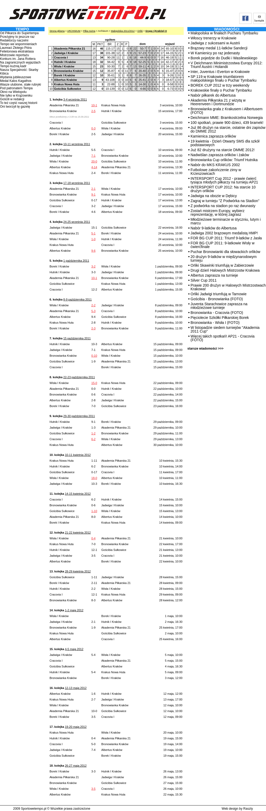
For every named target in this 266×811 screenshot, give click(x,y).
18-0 (94, 478)
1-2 (93, 433)
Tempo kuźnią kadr (13, 66)
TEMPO (22, 29)
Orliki (140, 31)
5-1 (93, 233)
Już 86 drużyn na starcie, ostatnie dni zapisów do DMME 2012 (228, 129)
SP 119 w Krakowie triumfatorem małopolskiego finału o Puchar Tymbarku (224, 78)
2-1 (93, 188)
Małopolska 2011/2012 (123, 31)
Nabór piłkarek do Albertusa (213, 95)
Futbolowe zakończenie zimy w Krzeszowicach (216, 172)
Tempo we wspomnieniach (18, 44)
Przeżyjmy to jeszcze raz (17, 37)
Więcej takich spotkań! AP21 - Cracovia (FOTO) (222, 338)
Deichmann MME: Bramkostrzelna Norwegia (227, 117)
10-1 (94, 105)
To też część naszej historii (18, 103)
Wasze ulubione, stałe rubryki (20, 84)
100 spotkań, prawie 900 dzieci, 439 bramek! (227, 122)
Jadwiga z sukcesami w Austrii (215, 43)
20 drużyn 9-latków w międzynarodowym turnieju (224, 258)
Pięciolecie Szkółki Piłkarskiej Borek (220, 317)
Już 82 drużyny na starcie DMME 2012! (222, 150)
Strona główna (57, 31)
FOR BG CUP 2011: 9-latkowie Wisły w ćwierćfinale (222, 245)
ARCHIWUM (73, 31)
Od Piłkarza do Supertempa (19, 33)
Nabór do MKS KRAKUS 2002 (215, 165)
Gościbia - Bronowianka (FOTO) (217, 299)
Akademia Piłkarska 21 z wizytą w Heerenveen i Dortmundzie (218, 102)
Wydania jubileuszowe (15, 77)
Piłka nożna (89, 31)
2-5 (93, 111)
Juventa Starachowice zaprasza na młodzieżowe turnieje (219, 306)
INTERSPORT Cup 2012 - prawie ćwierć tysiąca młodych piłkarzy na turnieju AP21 (224, 180)
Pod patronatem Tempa (16, 88)
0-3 (93, 128)
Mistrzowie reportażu (14, 55)
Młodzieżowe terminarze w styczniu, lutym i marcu (226, 221)
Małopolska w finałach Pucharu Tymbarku (224, 33)
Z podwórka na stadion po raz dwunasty (223, 206)
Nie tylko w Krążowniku (16, 95)
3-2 (93, 266)
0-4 (93, 538)
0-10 (94, 355)
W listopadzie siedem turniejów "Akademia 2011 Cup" (225, 329)
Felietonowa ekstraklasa (17, 51)
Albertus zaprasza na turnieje (214, 275)
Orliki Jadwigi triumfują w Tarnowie (219, 294)
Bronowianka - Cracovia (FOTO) (217, 312)
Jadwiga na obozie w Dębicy (214, 196)
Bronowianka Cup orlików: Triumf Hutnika (224, 160)
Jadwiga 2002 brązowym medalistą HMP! (224, 233)
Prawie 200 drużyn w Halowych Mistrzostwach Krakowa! (228, 287)
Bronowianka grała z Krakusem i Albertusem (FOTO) (227, 111)
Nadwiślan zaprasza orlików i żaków (220, 155)
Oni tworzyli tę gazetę (15, 106)
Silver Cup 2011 (204, 280)
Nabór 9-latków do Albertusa (214, 228)
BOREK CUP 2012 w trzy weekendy (220, 85)
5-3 (93, 311)
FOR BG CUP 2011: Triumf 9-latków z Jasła (226, 238)
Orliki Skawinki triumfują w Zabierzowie (222, 265)
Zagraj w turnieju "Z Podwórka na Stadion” (225, 201)
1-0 (93, 239)
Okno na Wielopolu (13, 92)
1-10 (94, 511)
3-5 (93, 788)
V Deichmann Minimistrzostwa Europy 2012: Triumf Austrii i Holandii (227, 65)
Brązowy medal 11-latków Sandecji (219, 48)
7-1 (93, 155)
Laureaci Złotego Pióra (16, 48)
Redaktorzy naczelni (14, 40)
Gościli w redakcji (12, 99)
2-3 (93, 328)
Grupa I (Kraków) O (156, 31)
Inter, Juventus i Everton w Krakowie (220, 72)
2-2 (93, 305)
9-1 (93, 194)
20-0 (94, 161)
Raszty (248, 808)
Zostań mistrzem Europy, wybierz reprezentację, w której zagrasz (218, 213)
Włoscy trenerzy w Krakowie (213, 38)
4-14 (94, 167)
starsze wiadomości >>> (205, 348)
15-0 (94, 383)
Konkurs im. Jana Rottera (17, 59)
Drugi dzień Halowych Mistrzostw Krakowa (225, 270)
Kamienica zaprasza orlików (213, 136)
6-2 (93, 439)
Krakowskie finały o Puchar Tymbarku (221, 90)
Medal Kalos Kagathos (15, 81)
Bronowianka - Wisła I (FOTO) (215, 322)
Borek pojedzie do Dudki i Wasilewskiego (224, 58)
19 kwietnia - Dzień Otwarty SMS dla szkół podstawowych (225, 143)
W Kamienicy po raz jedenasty (215, 53)
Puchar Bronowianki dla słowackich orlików (225, 252)
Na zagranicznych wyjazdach (20, 62)
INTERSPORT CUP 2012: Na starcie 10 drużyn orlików (223, 189)
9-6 (93, 250)
